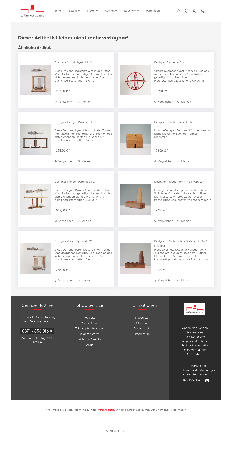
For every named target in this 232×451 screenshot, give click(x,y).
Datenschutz (142, 328)
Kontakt (90, 317)
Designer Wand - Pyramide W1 (74, 241)
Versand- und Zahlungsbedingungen (89, 326)
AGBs (89, 345)
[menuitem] (57, 11)
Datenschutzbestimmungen (198, 370)
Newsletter (142, 317)
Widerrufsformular (90, 339)
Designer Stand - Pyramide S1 (74, 62)
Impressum (142, 334)
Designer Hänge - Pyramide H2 (75, 181)
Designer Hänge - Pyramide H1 (74, 122)
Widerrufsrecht (90, 334)
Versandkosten (106, 410)
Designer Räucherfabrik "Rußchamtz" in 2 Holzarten (180, 243)
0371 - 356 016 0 (37, 331)
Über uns (142, 323)
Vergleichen (64, 101)
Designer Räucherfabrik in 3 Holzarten (179, 181)
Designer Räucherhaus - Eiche (173, 122)
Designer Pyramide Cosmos (172, 62)
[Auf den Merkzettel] (84, 102)
